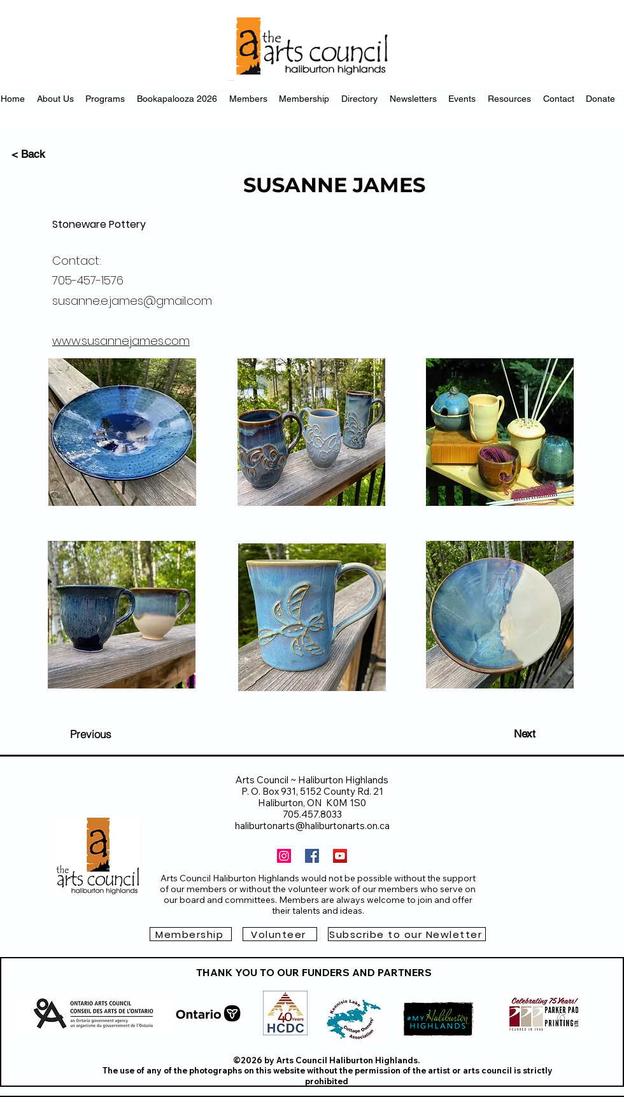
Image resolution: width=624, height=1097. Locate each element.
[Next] (525, 733)
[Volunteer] (280, 934)
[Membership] (191, 934)
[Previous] (90, 733)
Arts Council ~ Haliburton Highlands (312, 780)
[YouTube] (340, 856)
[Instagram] (284, 856)
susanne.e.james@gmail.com (132, 301)
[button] (407, 934)
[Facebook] (312, 856)
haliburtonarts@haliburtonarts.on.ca (312, 826)
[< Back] (53, 154)
